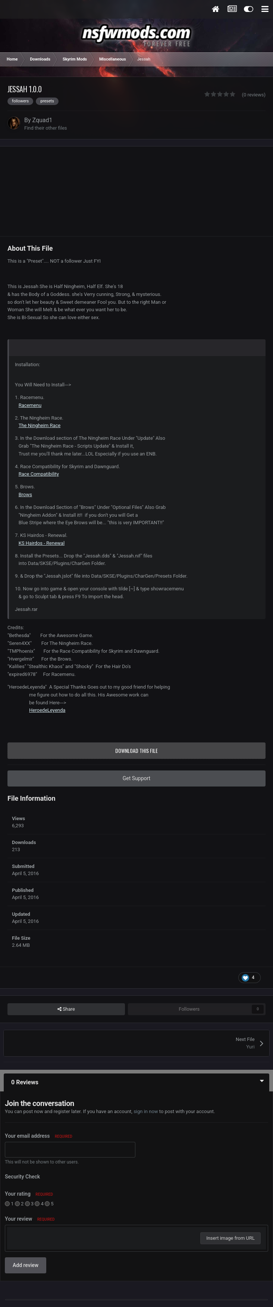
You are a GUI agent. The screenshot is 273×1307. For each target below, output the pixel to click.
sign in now (146, 1111)
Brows (25, 494)
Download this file (136, 750)
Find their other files (45, 128)
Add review (25, 1265)
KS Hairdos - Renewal (42, 543)
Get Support (136, 778)
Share (66, 1009)
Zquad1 (42, 120)
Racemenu (30, 405)
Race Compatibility (39, 474)
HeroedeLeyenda (47, 710)
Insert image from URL (230, 1238)
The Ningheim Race (40, 425)
